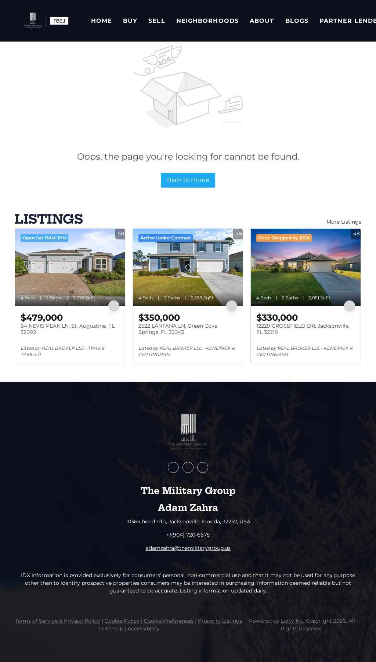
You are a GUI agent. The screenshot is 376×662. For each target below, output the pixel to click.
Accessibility (143, 628)
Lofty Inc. (292, 620)
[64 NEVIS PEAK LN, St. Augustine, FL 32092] (70, 267)
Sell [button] (156, 20)
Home (101, 20)
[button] (45, 20)
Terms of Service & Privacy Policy (57, 620)
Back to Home (188, 180)
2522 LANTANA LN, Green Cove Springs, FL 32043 (177, 329)
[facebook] (173, 467)
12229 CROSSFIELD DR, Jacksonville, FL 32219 (303, 329)
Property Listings (220, 620)
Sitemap (112, 628)
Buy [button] (130, 20)
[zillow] (188, 467)
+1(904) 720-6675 (188, 534)
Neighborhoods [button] (207, 20)
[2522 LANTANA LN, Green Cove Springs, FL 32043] (188, 267)
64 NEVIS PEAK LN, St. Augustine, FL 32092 (68, 329)
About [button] (262, 20)
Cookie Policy (122, 620)
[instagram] (202, 467)
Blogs (297, 20)
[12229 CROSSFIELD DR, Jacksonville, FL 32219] (306, 267)
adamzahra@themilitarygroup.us (188, 548)
